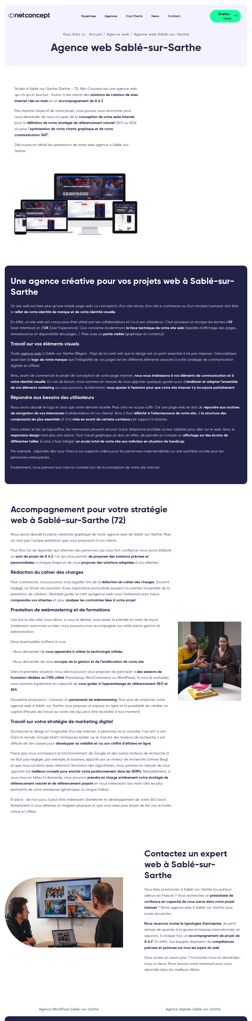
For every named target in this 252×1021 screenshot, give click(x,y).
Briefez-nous (224, 16)
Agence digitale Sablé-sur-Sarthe (193, 1009)
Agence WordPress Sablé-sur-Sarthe (69, 1009)
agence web (31, 353)
